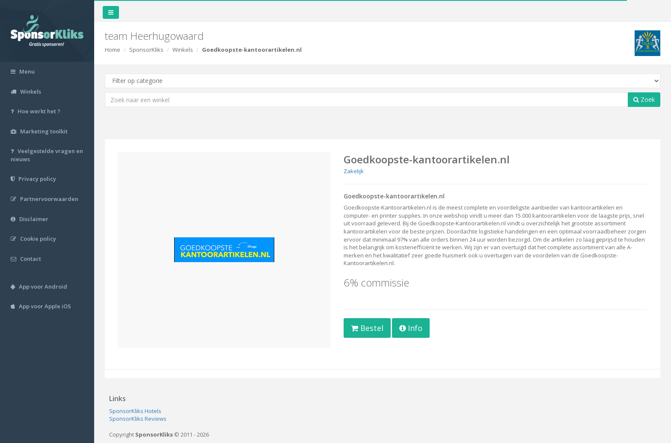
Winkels (182, 49)
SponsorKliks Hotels (135, 411)
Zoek (644, 99)
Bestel (367, 328)
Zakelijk (354, 171)
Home (112, 49)
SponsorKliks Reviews (137, 418)
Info (410, 328)
